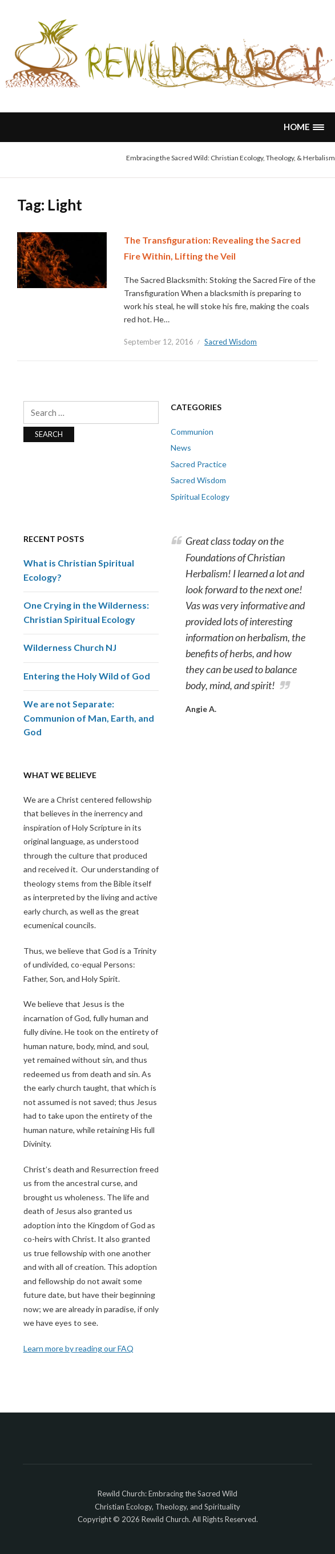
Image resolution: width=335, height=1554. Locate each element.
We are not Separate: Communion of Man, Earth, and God (88, 717)
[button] (303, 127)
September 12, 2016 (158, 341)
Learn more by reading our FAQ (78, 1348)
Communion (192, 431)
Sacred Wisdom (230, 341)
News (181, 447)
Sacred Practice (199, 464)
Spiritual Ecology (200, 496)
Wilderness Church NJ (69, 647)
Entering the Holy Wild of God (86, 675)
